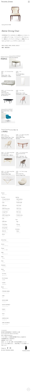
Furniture (3, 197)
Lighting (17, 197)
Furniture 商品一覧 (13, 130)
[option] (15, 13)
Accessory (17, 229)
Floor (17, 219)
